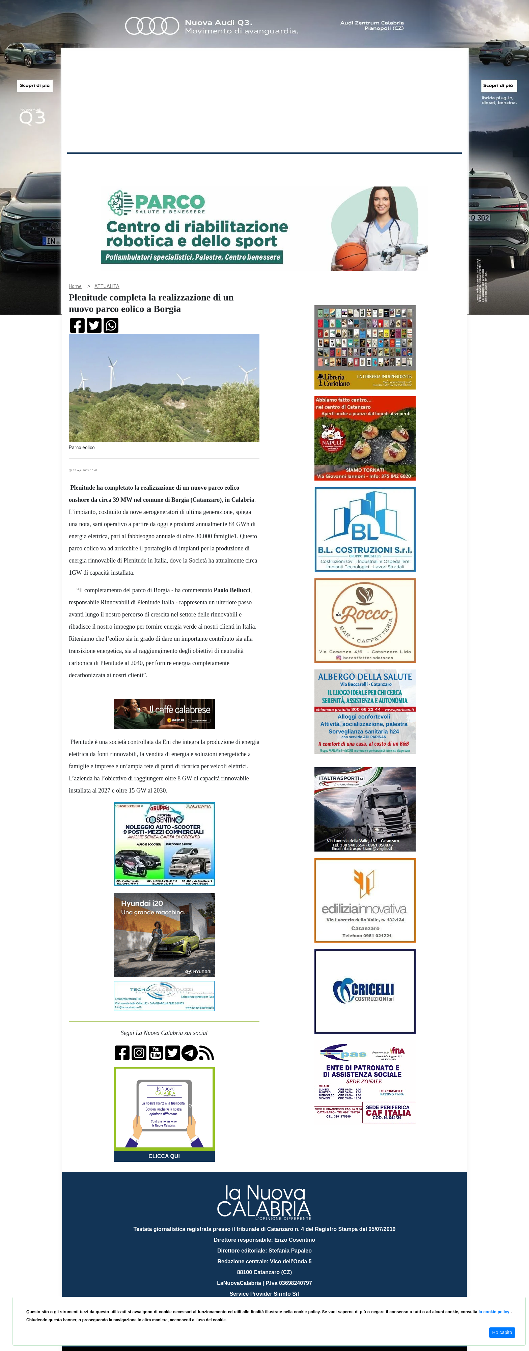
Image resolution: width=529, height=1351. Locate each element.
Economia (240, 165)
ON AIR (435, 166)
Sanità (186, 165)
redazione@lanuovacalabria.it (279, 1294)
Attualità (211, 165)
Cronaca (137, 165)
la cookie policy (495, 1312)
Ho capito (502, 1332)
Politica (163, 165)
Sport (265, 165)
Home (84, 163)
